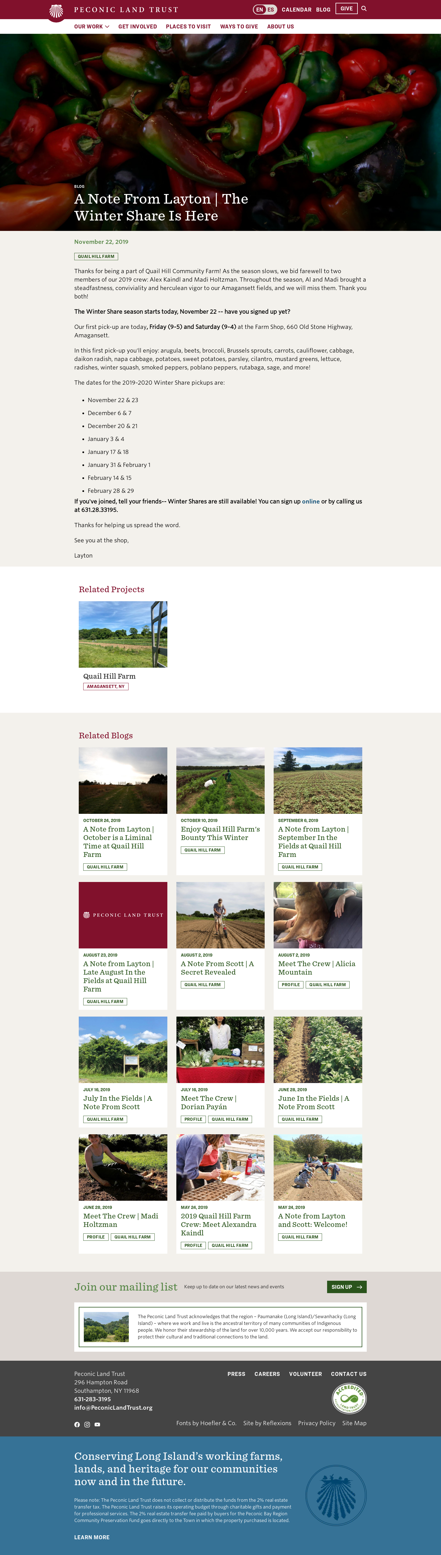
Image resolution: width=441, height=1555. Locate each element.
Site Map (354, 1423)
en (259, 9)
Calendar (297, 9)
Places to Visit (188, 26)
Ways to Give (239, 26)
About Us (280, 26)
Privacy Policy (317, 1423)
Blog (323, 9)
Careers (267, 1374)
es (270, 9)
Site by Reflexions (267, 1423)
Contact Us (349, 1374)
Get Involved (137, 26)
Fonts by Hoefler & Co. (206, 1423)
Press (237, 1374)
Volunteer (305, 1374)
